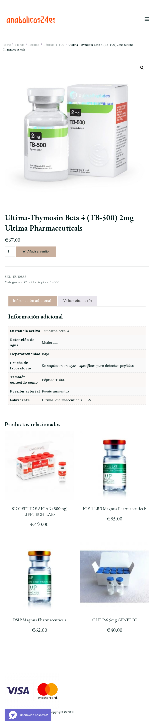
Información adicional (32, 300)
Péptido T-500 (48, 282)
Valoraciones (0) (77, 300)
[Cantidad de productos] (10, 251)
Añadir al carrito (38, 251)
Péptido (30, 282)
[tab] (32, 301)
